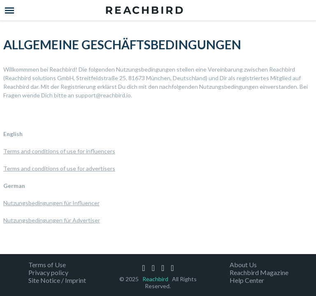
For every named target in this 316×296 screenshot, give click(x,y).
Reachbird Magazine (259, 272)
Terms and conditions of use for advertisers (59, 168)
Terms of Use (47, 264)
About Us (243, 264)
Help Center (247, 280)
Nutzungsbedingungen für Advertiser (51, 220)
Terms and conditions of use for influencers (59, 151)
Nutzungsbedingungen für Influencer (51, 202)
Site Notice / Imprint (57, 280)
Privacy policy (48, 272)
